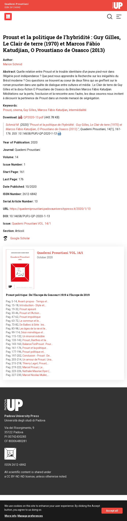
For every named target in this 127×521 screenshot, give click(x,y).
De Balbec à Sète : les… (32, 324)
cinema (17, 110)
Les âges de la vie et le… (33, 328)
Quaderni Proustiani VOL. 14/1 (31, 223)
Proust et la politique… (35, 347)
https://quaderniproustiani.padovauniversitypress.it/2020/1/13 (50, 209)
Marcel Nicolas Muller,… (35, 375)
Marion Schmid (12, 64)
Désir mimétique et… (33, 332)
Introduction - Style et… (32, 305)
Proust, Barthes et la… (35, 340)
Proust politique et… (33, 351)
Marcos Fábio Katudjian (52, 110)
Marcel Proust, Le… (33, 367)
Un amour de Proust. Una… (37, 359)
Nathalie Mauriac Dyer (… (36, 371)
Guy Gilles (29, 110)
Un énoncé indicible (33, 336)
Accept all (112, 511)
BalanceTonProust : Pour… (37, 344)
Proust (7, 110)
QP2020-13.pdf (34, 117)
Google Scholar (20, 238)
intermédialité (77, 110)
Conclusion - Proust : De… (36, 355)
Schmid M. (12, 124)
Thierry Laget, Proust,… (35, 363)
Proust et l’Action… (30, 313)
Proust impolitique (30, 316)
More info (11, 517)
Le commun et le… (29, 320)
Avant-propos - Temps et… (33, 301)
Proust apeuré (27, 309)
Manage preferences (30, 517)
